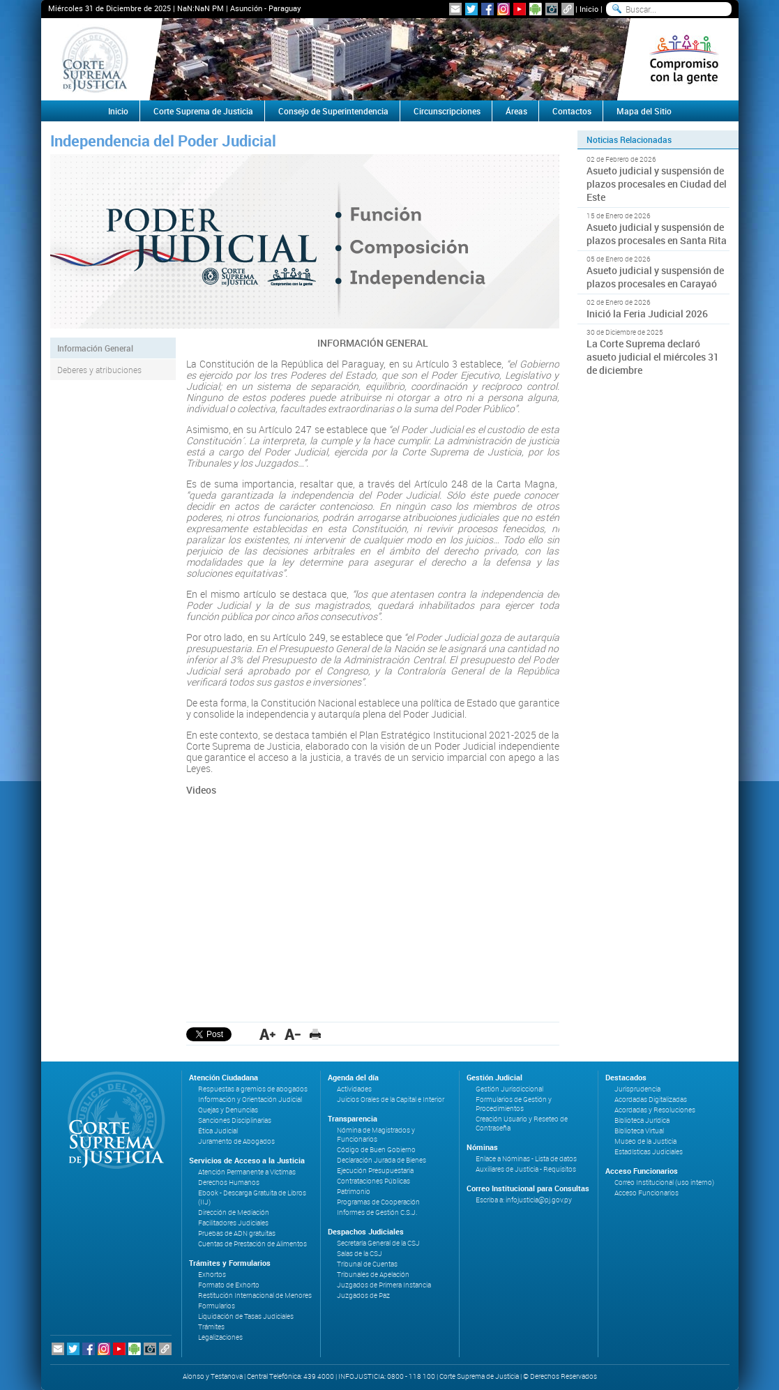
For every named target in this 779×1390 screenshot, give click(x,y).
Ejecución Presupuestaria (375, 1170)
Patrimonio (353, 1191)
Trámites (211, 1326)
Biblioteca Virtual (639, 1130)
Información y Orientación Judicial (250, 1099)
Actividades (354, 1089)
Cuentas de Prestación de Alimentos (252, 1243)
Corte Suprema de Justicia (203, 110)
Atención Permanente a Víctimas (247, 1172)
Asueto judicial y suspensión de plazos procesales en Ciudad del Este (657, 184)
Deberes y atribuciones (99, 369)
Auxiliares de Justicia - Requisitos (526, 1169)
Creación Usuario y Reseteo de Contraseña (522, 1124)
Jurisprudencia (637, 1089)
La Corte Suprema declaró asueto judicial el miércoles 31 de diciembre (653, 357)
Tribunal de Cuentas (367, 1264)
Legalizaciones (220, 1337)
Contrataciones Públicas (373, 1181)
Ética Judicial (218, 1130)
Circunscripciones (447, 110)
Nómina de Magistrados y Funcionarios (376, 1135)
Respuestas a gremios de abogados (253, 1089)
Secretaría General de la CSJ (378, 1243)
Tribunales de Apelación (373, 1274)
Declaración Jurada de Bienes (381, 1160)
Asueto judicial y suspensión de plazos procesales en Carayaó (655, 277)
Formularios (216, 1305)
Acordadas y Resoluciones (654, 1110)
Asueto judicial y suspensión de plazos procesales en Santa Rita (657, 233)
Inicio (589, 8)
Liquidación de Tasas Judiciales (246, 1316)
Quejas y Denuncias (228, 1110)
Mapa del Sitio (644, 110)
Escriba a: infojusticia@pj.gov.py (524, 1199)
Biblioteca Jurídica (642, 1120)
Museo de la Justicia (645, 1141)
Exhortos (212, 1274)
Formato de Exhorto (228, 1285)
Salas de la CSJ (359, 1253)
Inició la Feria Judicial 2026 (647, 313)
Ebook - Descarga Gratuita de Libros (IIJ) (252, 1197)
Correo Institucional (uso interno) (664, 1182)
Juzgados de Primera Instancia (384, 1285)
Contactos (571, 110)
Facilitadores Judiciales (233, 1222)
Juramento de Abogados (236, 1141)
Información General (95, 348)
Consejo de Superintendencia (333, 110)
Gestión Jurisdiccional (509, 1089)
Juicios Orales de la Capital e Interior (390, 1099)
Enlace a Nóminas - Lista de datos (526, 1158)
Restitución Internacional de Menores (255, 1295)
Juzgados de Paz (363, 1295)
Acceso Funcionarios (646, 1193)
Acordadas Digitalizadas (650, 1099)
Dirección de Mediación (233, 1212)
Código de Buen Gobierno (376, 1149)
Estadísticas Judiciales (648, 1151)
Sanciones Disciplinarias (234, 1120)
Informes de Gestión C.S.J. (377, 1212)
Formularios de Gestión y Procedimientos (514, 1104)
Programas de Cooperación (378, 1202)
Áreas (516, 110)
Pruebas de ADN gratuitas (236, 1233)
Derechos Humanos (228, 1182)
